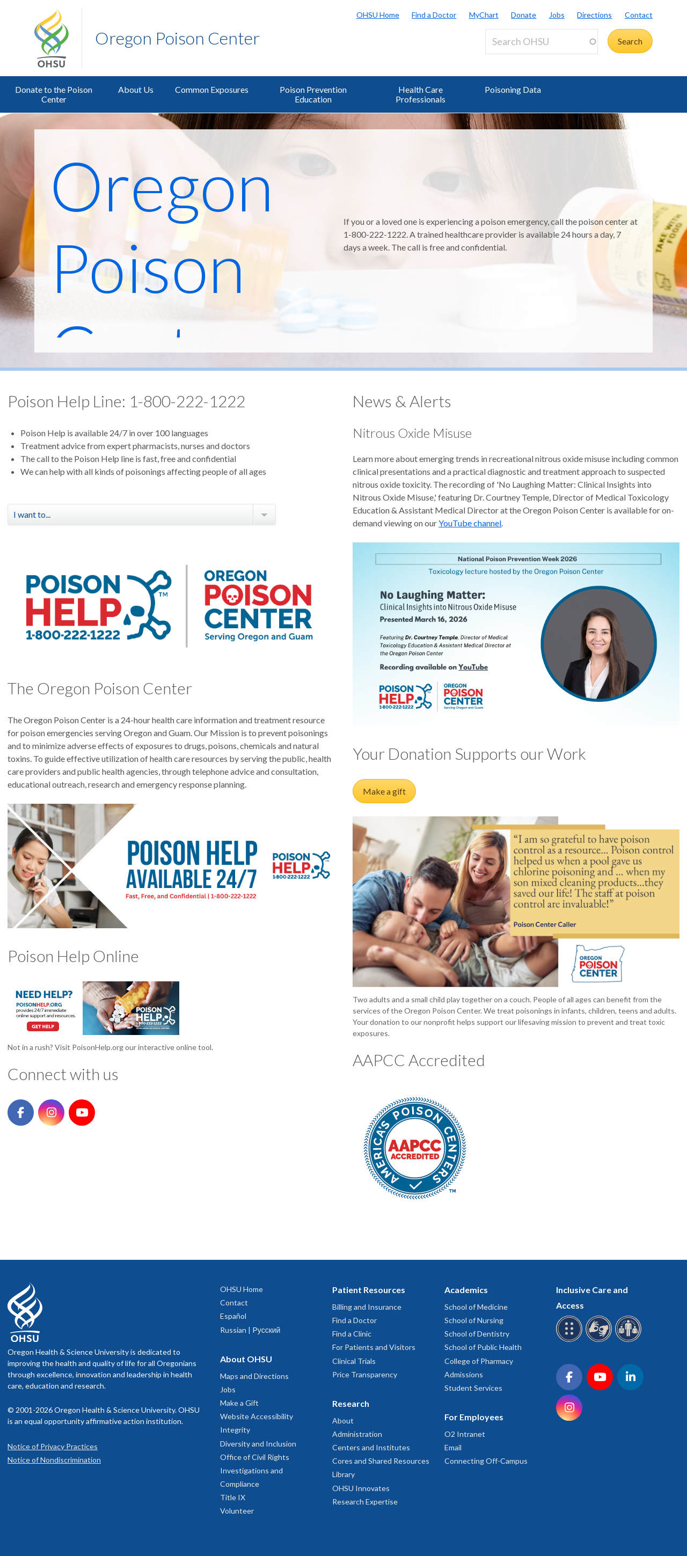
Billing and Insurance (366, 1306)
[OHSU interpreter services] (630, 1340)
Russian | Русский (250, 1329)
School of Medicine (476, 1306)
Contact (639, 14)
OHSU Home (377, 14)
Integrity (235, 1429)
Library (343, 1474)
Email (453, 1447)
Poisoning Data (513, 89)
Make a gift (384, 791)
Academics (466, 1290)
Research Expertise (365, 1501)
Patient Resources (368, 1290)
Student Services (473, 1387)
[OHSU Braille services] (571, 1340)
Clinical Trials (354, 1361)
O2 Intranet (464, 1433)
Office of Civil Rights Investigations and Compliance (254, 1470)
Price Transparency (364, 1374)
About (343, 1420)
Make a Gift (239, 1402)
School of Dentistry (476, 1333)
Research (350, 1403)
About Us (136, 89)
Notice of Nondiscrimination (54, 1459)
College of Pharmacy (478, 1361)
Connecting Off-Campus (486, 1460)
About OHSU (246, 1359)
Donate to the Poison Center (53, 94)
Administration (357, 1433)
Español (233, 1315)
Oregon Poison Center (177, 37)
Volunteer (237, 1510)
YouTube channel (469, 523)
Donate (523, 14)
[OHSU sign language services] (600, 1340)
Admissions (463, 1374)
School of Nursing (473, 1320)
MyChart (484, 14)
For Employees (473, 1417)
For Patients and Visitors (373, 1347)
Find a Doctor (434, 14)
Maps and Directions (254, 1376)
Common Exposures (212, 89)
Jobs (557, 14)
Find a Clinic (351, 1333)
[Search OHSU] (541, 41)
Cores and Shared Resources (380, 1460)
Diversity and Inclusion (258, 1443)
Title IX (232, 1497)
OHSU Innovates (361, 1488)
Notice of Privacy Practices (53, 1446)
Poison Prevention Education (313, 94)
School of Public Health (483, 1347)
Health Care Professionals (420, 94)
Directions (594, 14)
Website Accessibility (256, 1416)
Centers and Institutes (371, 1447)
